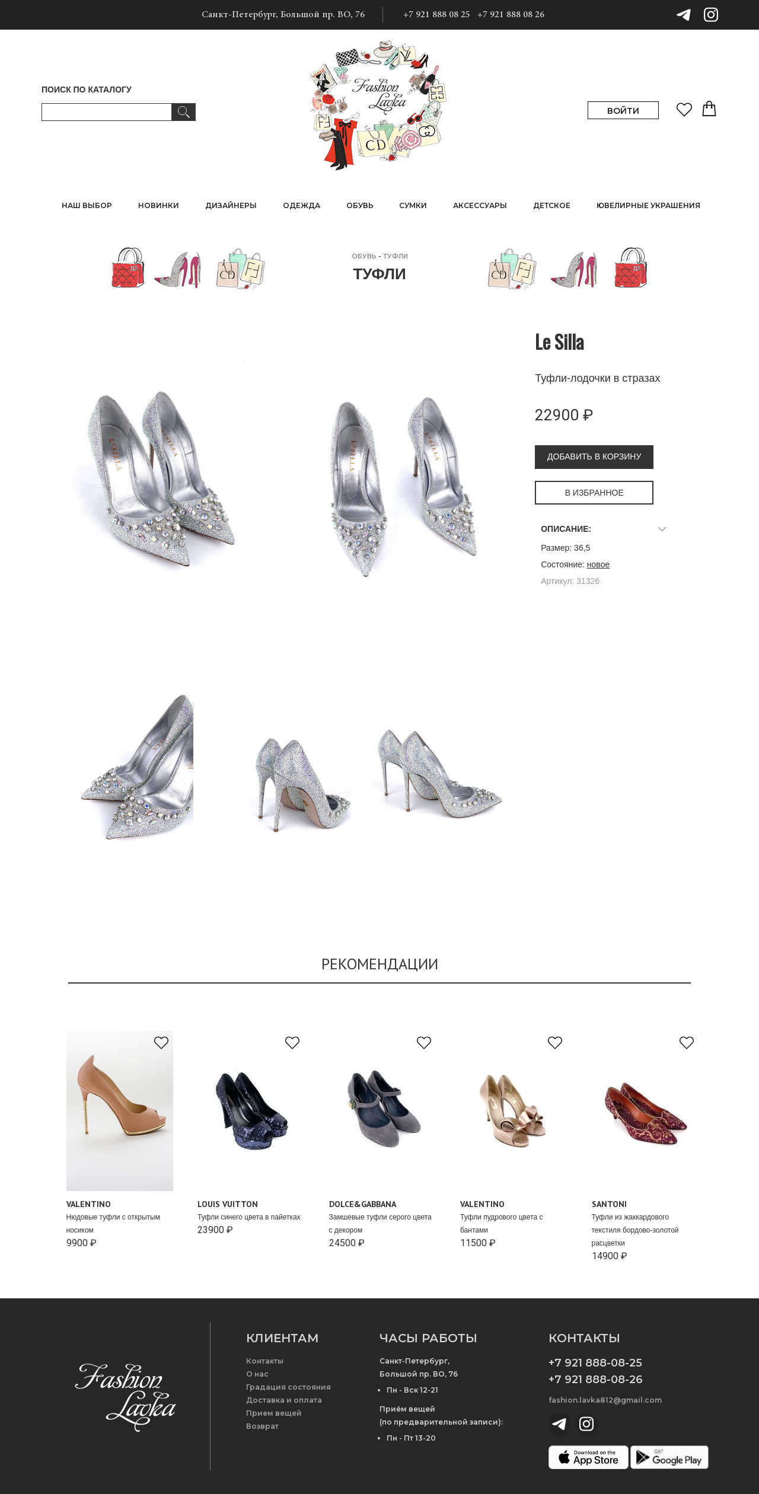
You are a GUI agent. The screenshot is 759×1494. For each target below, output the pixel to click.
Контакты (264, 1360)
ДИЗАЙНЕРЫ (231, 205)
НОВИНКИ (158, 205)
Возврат (262, 1426)
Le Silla (559, 341)
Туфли (395, 256)
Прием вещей (274, 1413)
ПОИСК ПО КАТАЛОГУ (87, 89)
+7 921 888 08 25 (436, 15)
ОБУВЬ (364, 256)
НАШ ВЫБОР (87, 205)
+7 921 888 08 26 (510, 15)
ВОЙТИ (623, 111)
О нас (257, 1374)
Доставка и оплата (284, 1400)
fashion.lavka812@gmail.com (605, 1400)
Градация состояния (288, 1387)
